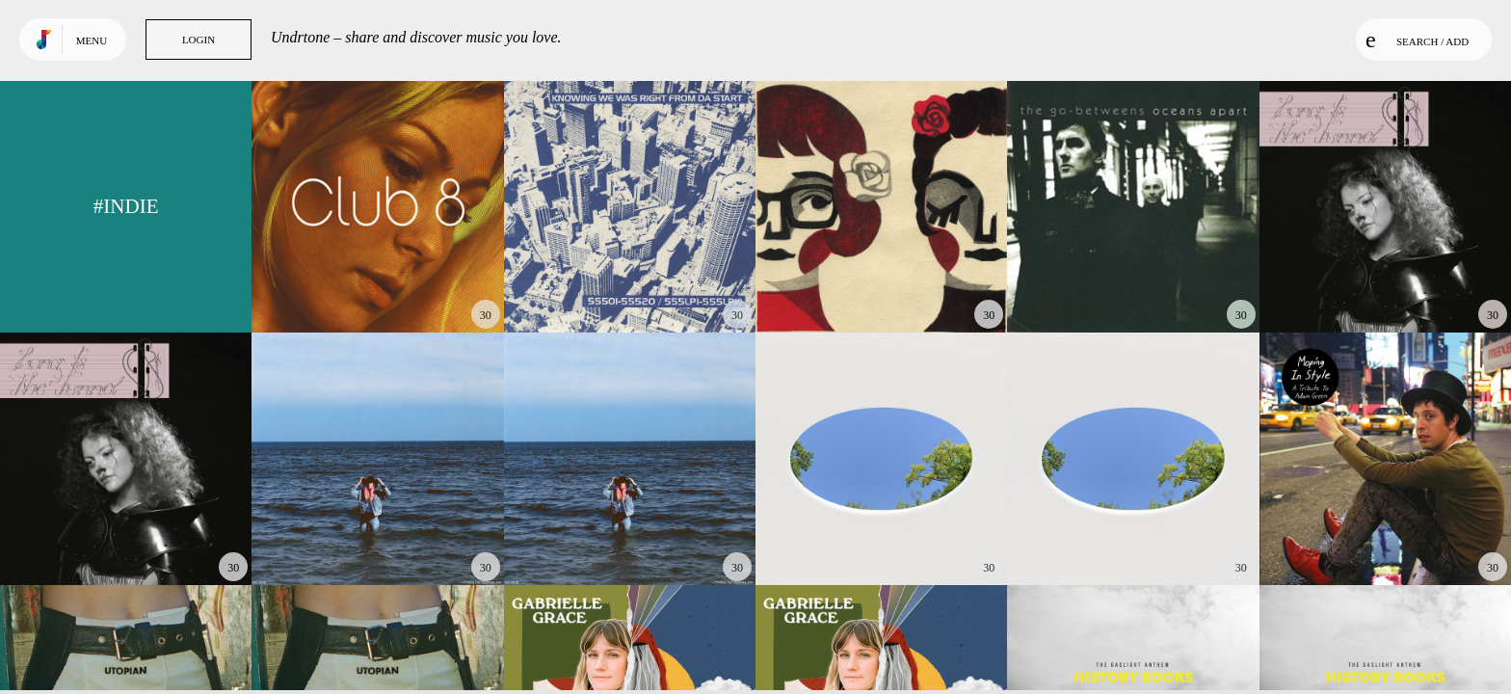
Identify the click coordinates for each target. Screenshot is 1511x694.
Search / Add (1417, 39)
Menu (91, 40)
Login (198, 39)
